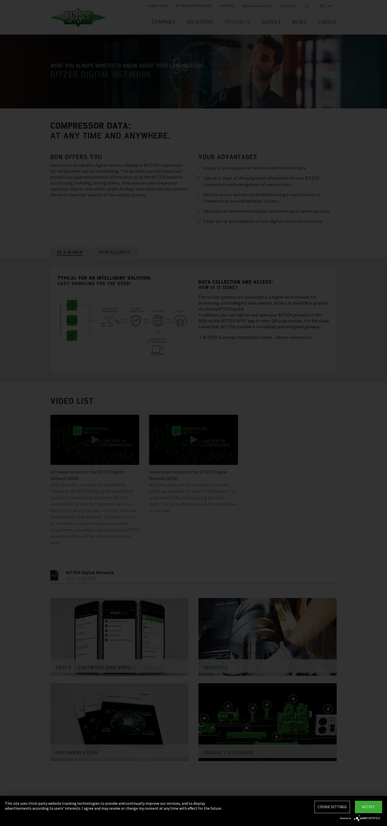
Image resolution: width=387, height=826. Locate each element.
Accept (368, 807)
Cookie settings (332, 807)
